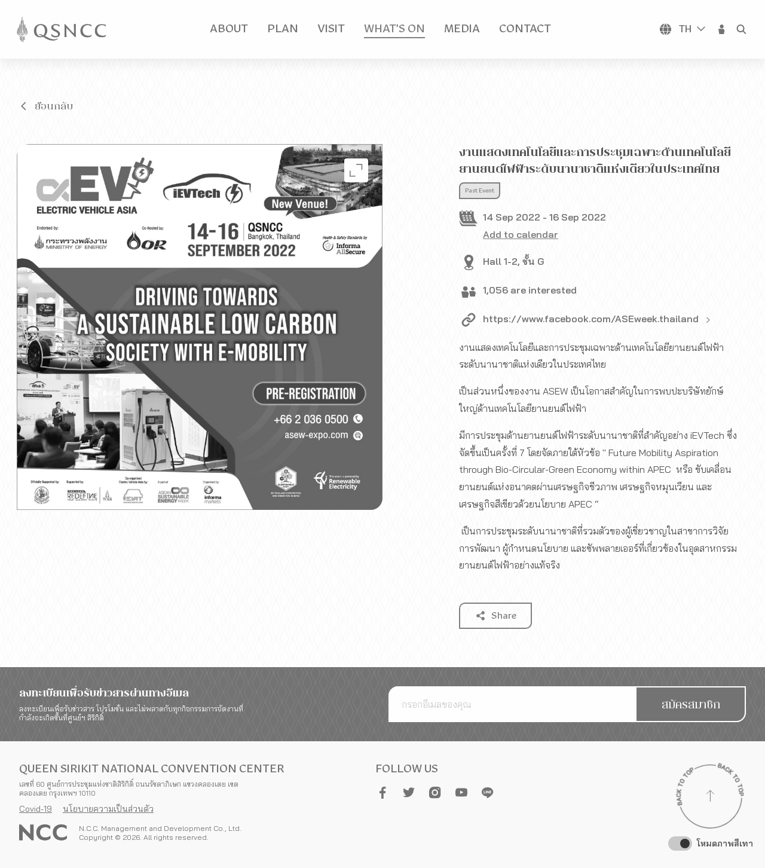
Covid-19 (35, 808)
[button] (722, 29)
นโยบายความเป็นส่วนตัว (108, 808)
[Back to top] (710, 797)
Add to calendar (520, 234)
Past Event (479, 191)
